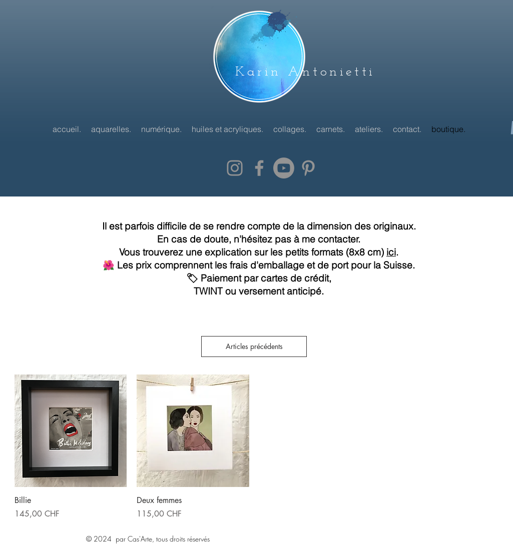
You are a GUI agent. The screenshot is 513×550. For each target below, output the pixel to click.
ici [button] (391, 252)
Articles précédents (254, 346)
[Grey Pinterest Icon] (308, 168)
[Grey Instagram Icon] (234, 168)
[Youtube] (283, 168)
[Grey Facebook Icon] (259, 168)
